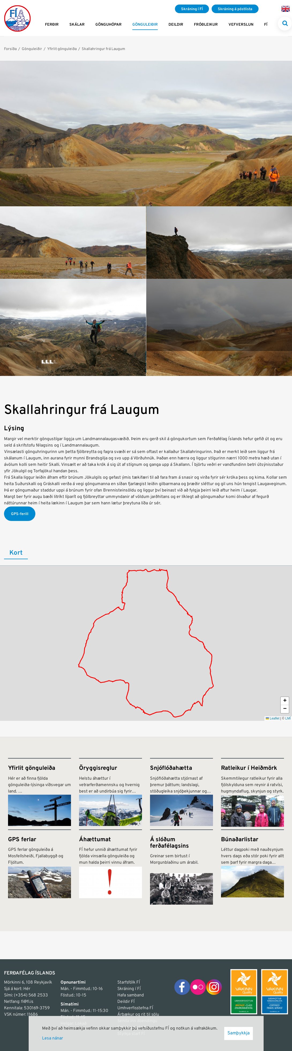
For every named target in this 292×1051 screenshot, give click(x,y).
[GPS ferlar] (39, 867)
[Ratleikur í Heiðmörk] (252, 792)
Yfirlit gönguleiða (62, 49)
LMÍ (288, 718)
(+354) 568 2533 (31, 995)
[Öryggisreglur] (110, 792)
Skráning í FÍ (129, 989)
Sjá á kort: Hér (17, 989)
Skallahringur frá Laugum (103, 49)
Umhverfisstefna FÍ (135, 1008)
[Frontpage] (17, 18)
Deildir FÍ (125, 1001)
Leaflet (272, 718)
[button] (285, 701)
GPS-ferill (19, 514)
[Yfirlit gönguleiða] (39, 792)
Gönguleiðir (32, 49)
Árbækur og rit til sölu (138, 1014)
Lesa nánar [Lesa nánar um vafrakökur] (52, 1038)
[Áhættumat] (110, 867)
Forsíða (10, 49)
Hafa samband (130, 995)
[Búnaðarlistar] (252, 867)
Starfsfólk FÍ (128, 982)
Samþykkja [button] (238, 1033)
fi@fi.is (27, 1001)
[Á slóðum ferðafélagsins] (181, 867)
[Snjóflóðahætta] (181, 792)
